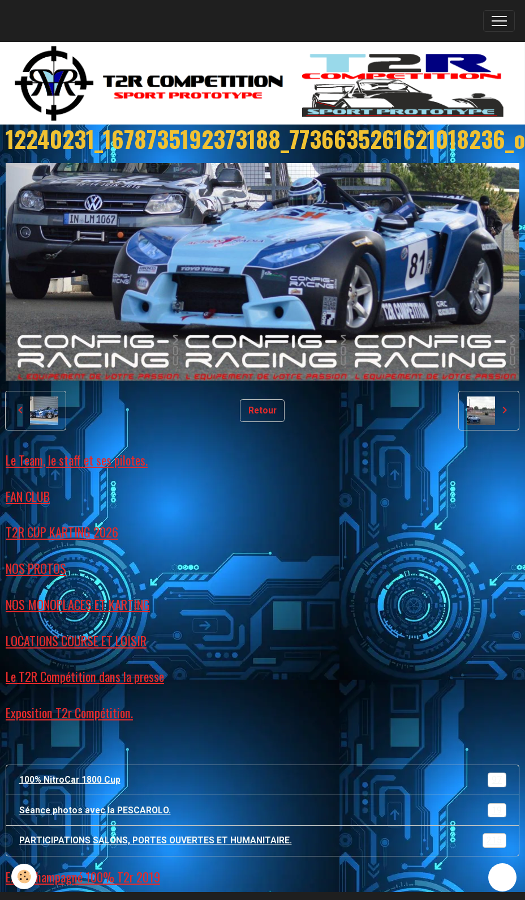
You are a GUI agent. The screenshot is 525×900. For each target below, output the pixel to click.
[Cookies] (24, 876)
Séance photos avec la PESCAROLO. (262, 810)
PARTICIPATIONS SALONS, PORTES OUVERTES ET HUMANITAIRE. (262, 840)
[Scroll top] (502, 877)
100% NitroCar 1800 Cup (262, 780)
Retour (262, 410)
